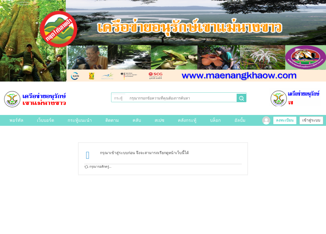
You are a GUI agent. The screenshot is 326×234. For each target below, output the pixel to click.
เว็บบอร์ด (45, 120)
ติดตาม (112, 120)
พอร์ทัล (16, 120)
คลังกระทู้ (187, 120)
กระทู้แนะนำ (80, 120)
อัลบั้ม (240, 120)
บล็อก (215, 120)
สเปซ (159, 120)
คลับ (137, 120)
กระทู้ (118, 98)
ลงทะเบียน (285, 120)
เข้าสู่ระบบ (311, 120)
